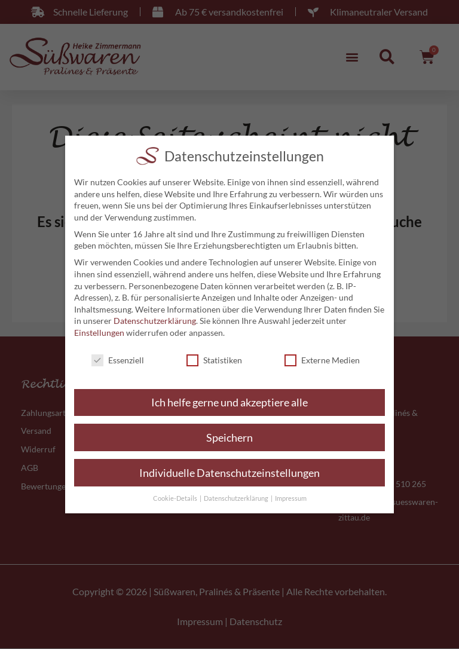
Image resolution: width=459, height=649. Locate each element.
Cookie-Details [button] (175, 498)
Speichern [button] (229, 437)
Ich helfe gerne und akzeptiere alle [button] (229, 402)
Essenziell (117, 360)
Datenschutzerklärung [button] (237, 498)
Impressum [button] (291, 498)
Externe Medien (322, 360)
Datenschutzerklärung (155, 321)
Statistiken (214, 360)
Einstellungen (99, 332)
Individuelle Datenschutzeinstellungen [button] (229, 473)
